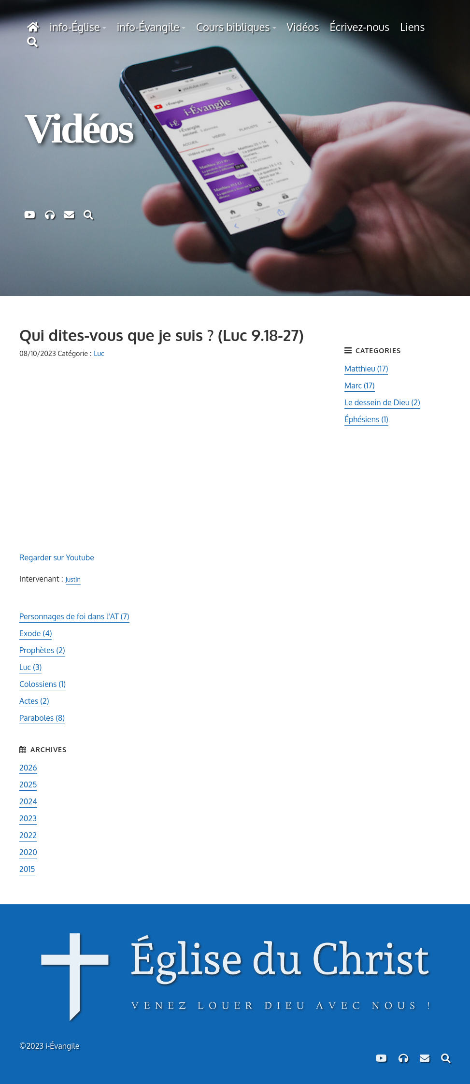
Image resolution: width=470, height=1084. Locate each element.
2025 (28, 784)
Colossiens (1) (42, 684)
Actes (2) (34, 701)
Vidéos (303, 26)
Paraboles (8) (42, 718)
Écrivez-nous (359, 26)
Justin (73, 579)
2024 (28, 801)
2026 (28, 767)
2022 (28, 835)
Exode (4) (35, 633)
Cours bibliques (233, 26)
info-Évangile (148, 26)
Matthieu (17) (366, 368)
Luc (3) (30, 667)
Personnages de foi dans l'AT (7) (74, 616)
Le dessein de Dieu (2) (382, 402)
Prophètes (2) (42, 650)
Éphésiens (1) (366, 419)
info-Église (75, 26)
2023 (28, 818)
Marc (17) (359, 385)
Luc (99, 353)
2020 (28, 852)
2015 (27, 869)
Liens (412, 26)
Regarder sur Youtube (56, 557)
